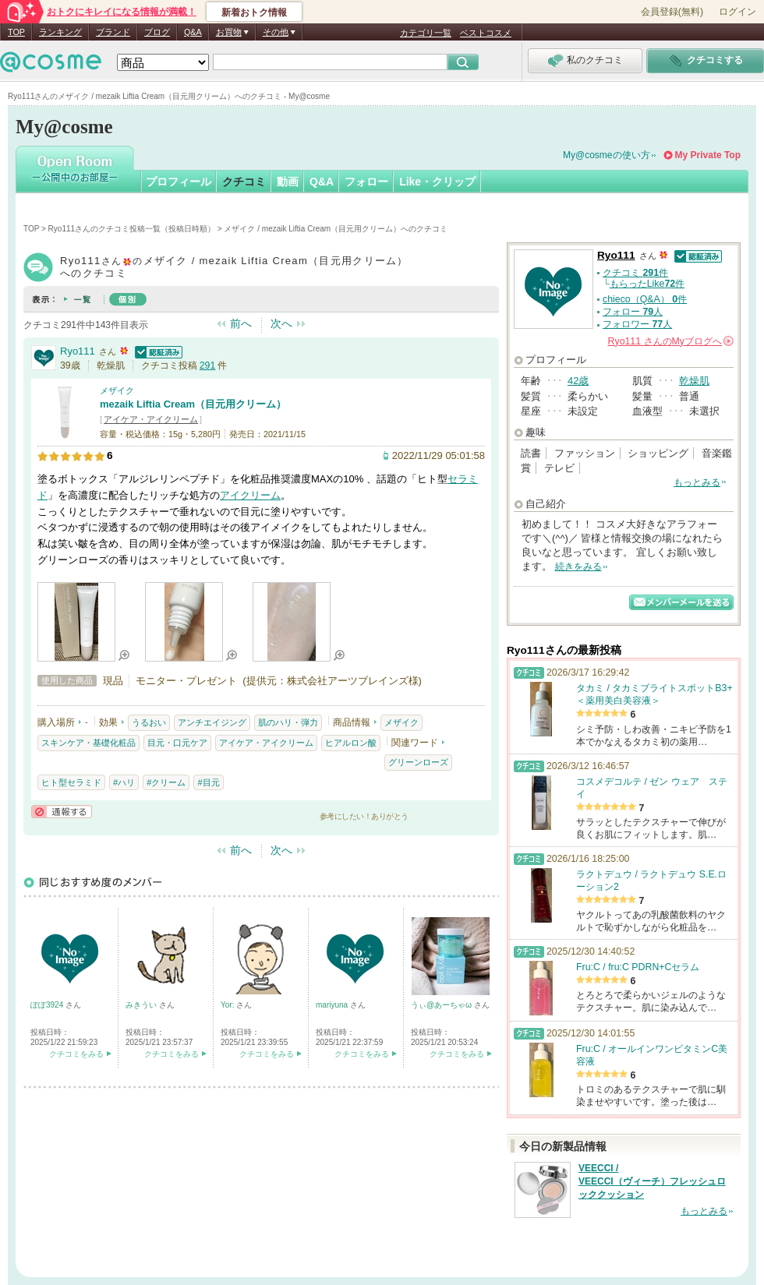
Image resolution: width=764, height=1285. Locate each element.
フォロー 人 (633, 311)
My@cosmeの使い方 (606, 155)
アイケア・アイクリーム (151, 419)
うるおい (149, 722)
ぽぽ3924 (47, 1005)
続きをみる (578, 566)
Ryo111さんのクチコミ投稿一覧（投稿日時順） (131, 228)
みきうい (142, 1005)
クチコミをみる (76, 1054)
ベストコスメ (485, 32)
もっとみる (697, 482)
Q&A (193, 32)
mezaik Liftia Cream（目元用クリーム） (193, 404)
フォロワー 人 (637, 324)
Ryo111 (77, 351)
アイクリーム (250, 495)
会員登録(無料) (672, 11)
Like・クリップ (437, 181)
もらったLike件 (647, 283)
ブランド (113, 32)
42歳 (578, 381)
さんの (671, 341)
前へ (241, 323)
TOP (16, 32)
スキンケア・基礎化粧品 (88, 742)
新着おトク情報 (254, 12)
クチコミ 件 (635, 272)
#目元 (208, 782)
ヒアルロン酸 (351, 742)
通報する (61, 811)
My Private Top (708, 155)
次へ (281, 323)
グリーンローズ (418, 762)
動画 (288, 181)
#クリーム (166, 782)
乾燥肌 (694, 381)
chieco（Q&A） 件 (645, 299)
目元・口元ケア (177, 742)
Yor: (228, 1005)
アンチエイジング (212, 722)
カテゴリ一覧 (425, 32)
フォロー (366, 181)
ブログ (157, 32)
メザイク (117, 390)
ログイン (737, 11)
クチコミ (244, 181)
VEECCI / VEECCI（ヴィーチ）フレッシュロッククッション (652, 1181)
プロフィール (178, 181)
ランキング (60, 32)
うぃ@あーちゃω (442, 1005)
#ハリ (124, 782)
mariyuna (333, 1005)
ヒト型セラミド (71, 782)
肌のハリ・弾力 (288, 722)
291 (208, 365)
